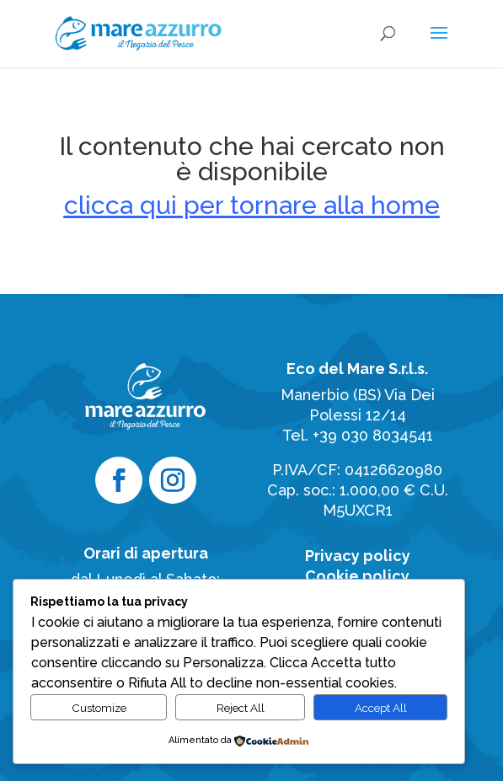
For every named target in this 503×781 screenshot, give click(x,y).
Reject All (241, 707)
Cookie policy (357, 576)
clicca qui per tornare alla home (252, 205)
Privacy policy (357, 555)
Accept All (381, 707)
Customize (99, 707)
